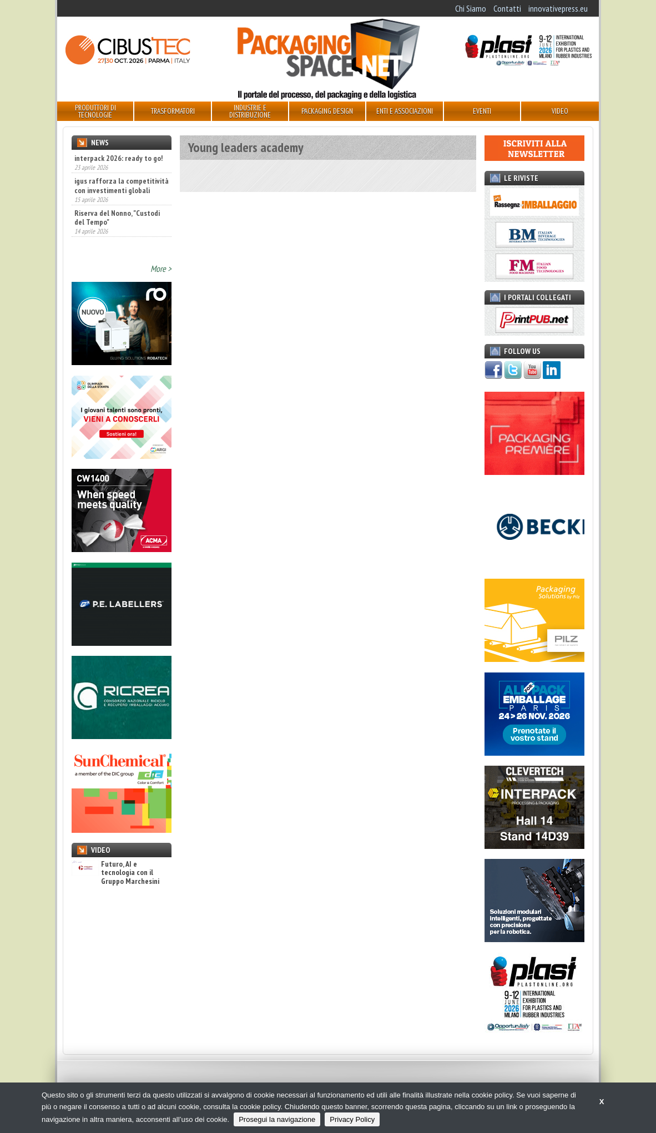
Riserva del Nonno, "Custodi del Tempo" (117, 241)
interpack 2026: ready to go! (118, 182)
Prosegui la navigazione (277, 1119)
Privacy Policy (352, 1119)
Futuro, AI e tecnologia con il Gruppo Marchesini (115, 879)
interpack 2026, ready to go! (118, 158)
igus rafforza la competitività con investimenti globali (121, 210)
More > (160, 275)
